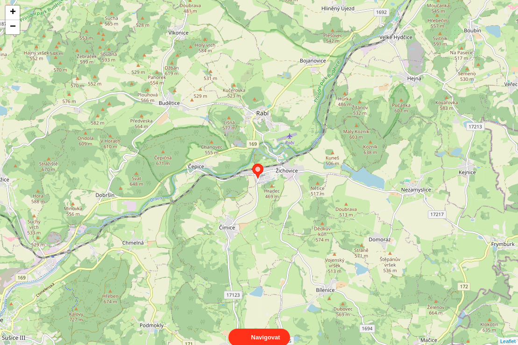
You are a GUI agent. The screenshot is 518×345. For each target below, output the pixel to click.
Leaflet (508, 333)
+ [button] (13, 13)
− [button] (13, 27)
